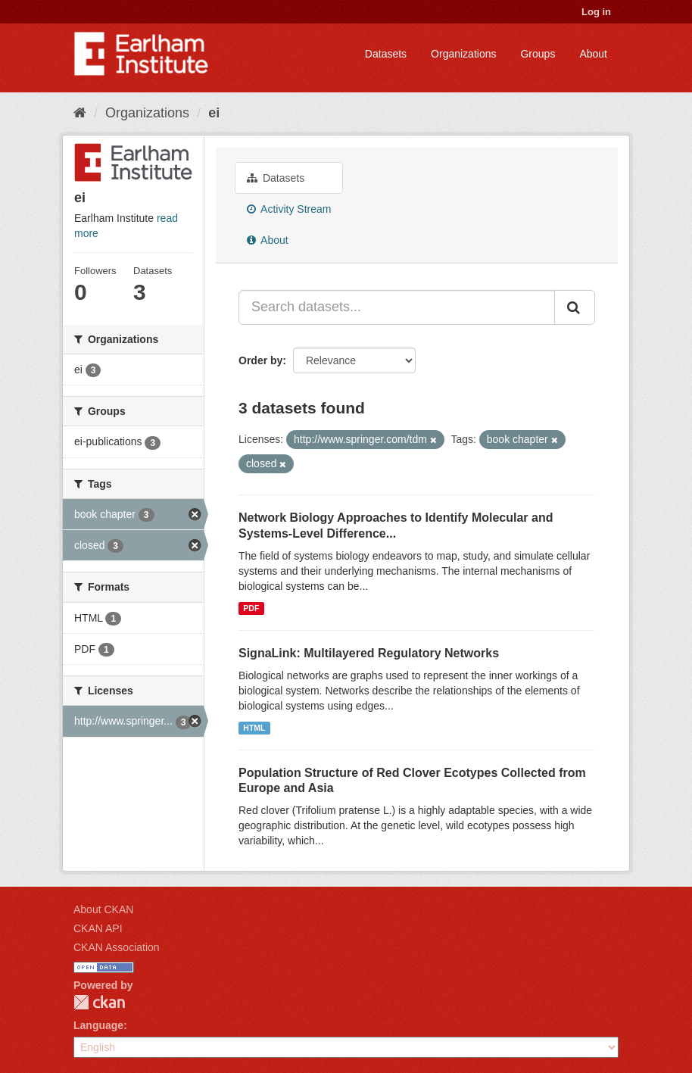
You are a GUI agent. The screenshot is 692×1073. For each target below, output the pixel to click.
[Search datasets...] (396, 307)
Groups (537, 54)
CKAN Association (116, 947)
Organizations (463, 54)
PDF (251, 608)
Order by (260, 360)
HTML (254, 727)
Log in (596, 11)
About (593, 54)
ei (214, 112)
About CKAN (103, 909)
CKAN (99, 1002)
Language (98, 1025)
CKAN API (98, 928)
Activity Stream (289, 209)
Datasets (386, 54)
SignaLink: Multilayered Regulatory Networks (368, 653)
